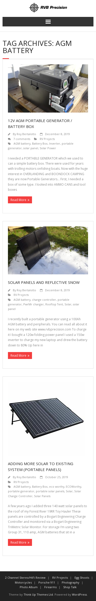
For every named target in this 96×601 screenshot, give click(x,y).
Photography (70, 582)
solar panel (30, 148)
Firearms (50, 587)
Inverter (54, 143)
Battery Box (40, 143)
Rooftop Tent (54, 304)
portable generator (21, 491)
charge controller (44, 300)
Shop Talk (70, 587)
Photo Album (29, 587)
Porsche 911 (46, 582)
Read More (18, 200)
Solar (68, 304)
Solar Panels (42, 496)
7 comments (21, 139)
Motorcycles (23, 582)
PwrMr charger (33, 304)
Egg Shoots (81, 577)
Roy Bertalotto (26, 134)
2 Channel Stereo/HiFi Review (25, 577)
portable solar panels (50, 491)
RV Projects (47, 139)
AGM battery (22, 143)
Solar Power (48, 148)
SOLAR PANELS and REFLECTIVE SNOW (44, 282)
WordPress (79, 594)
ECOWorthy (73, 486)
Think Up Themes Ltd (38, 594)
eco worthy (56, 486)
